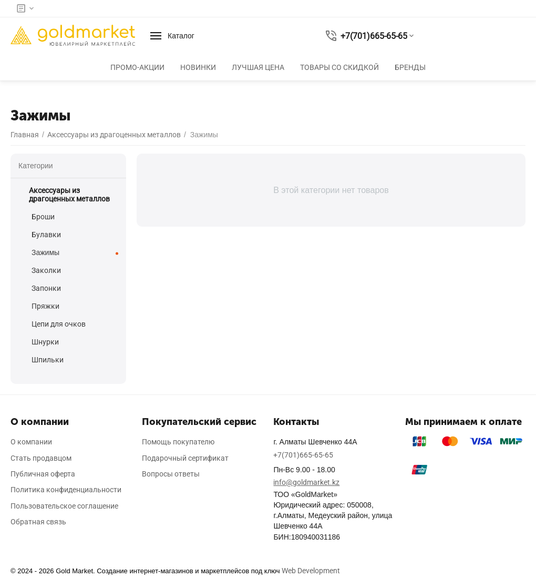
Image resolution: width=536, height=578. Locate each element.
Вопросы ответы (171, 474)
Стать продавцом (41, 458)
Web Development (311, 570)
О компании (31, 442)
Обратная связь (38, 522)
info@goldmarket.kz (306, 482)
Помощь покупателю (178, 442)
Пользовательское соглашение (64, 506)
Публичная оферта (43, 474)
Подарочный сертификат (185, 458)
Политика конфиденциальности (66, 489)
